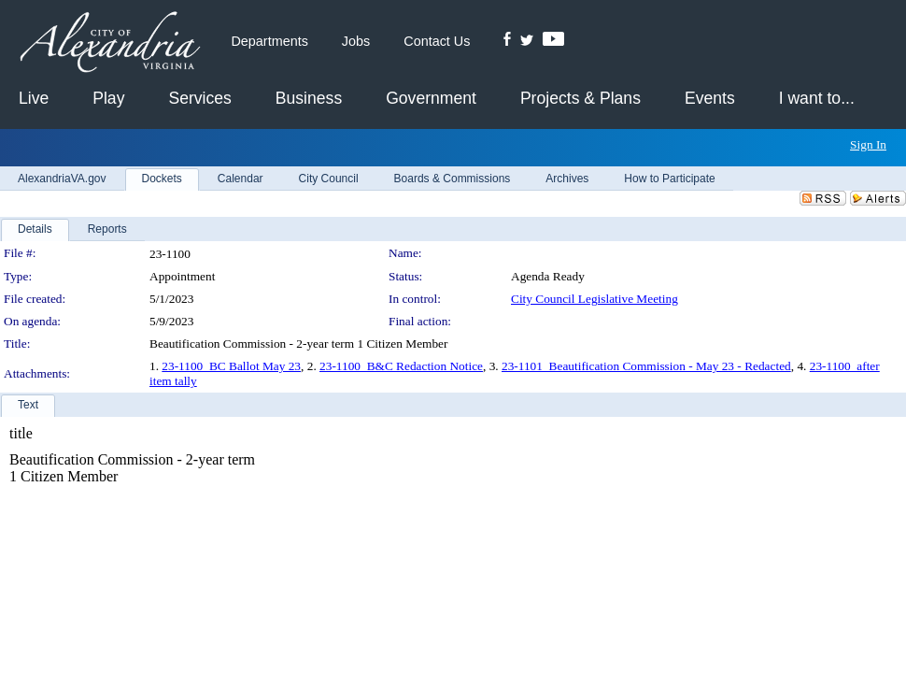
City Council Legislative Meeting (594, 299)
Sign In (868, 144)
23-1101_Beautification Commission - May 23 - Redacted (646, 366)
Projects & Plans (580, 98)
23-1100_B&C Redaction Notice (401, 366)
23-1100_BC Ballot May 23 (231, 366)
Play (108, 98)
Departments (269, 41)
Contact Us (436, 41)
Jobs (356, 41)
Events (710, 98)
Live (34, 98)
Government (431, 98)
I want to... (817, 98)
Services (199, 98)
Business (309, 98)
